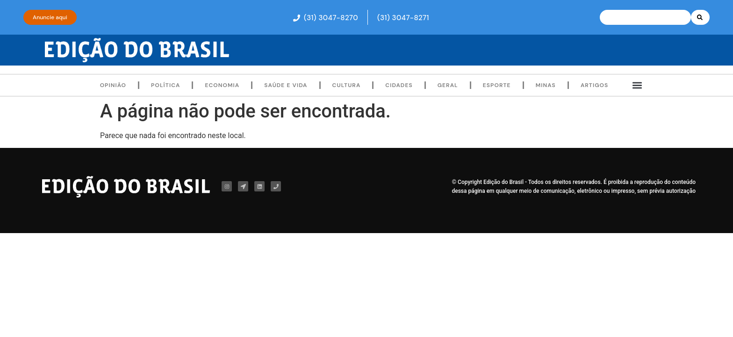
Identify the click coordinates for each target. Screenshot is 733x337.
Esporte (497, 85)
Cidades (398, 85)
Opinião (113, 85)
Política (165, 85)
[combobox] (645, 17)
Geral (448, 85)
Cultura (346, 85)
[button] (321, 17)
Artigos (594, 85)
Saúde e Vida (285, 85)
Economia (222, 85)
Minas (546, 85)
